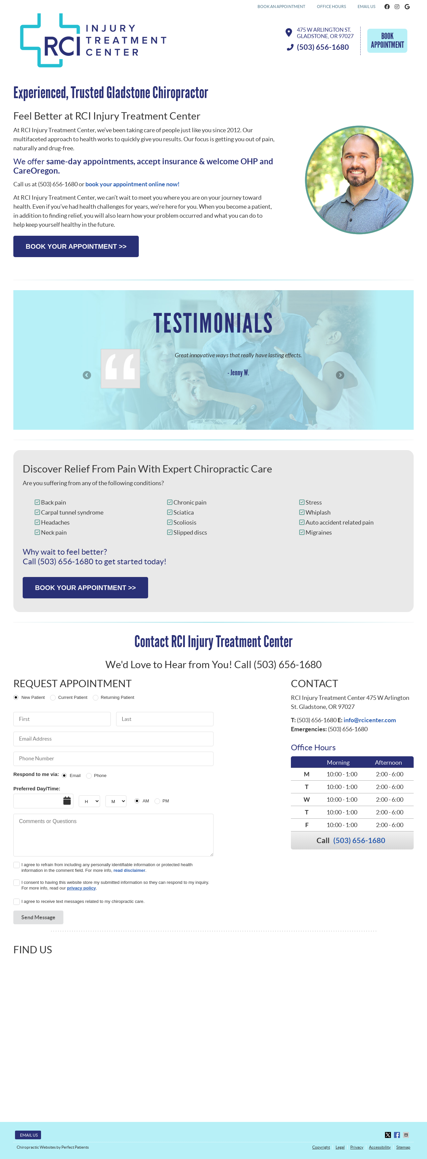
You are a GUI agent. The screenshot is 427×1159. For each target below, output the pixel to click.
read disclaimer (129, 870)
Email (75, 775)
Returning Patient (117, 697)
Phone (100, 775)
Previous (87, 376)
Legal (340, 1147)
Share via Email (406, 1135)
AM (145, 800)
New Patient (33, 697)
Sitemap (403, 1147)
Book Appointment (387, 40)
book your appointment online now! (132, 184)
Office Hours (331, 6)
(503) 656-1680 (359, 840)
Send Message (38, 917)
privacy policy (81, 888)
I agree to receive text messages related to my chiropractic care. (82, 901)
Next (340, 376)
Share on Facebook (397, 1135)
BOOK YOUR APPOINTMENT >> (76, 246)
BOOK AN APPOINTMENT (281, 6)
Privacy (356, 1147)
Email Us (366, 6)
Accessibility (380, 1147)
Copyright (321, 1147)
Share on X (388, 1135)
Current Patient (72, 697)
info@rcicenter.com (370, 720)
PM (165, 800)
